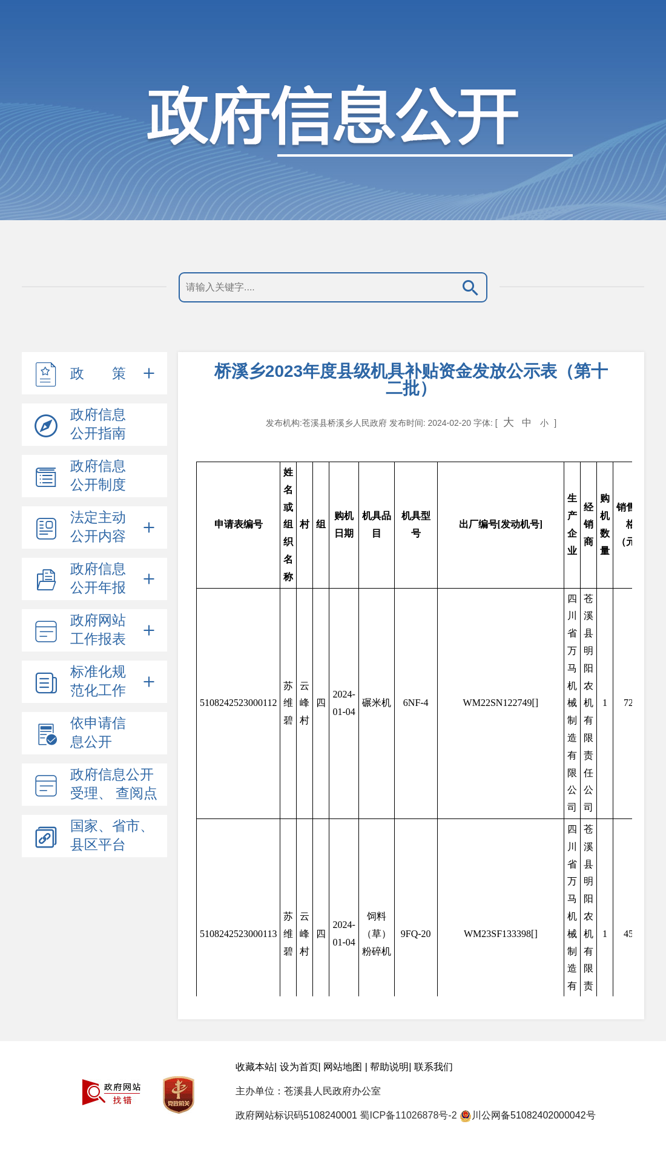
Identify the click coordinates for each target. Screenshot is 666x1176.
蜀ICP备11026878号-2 (408, 1115)
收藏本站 (255, 1067)
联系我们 (433, 1067)
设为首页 (299, 1067)
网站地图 (342, 1067)
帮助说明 (389, 1067)
